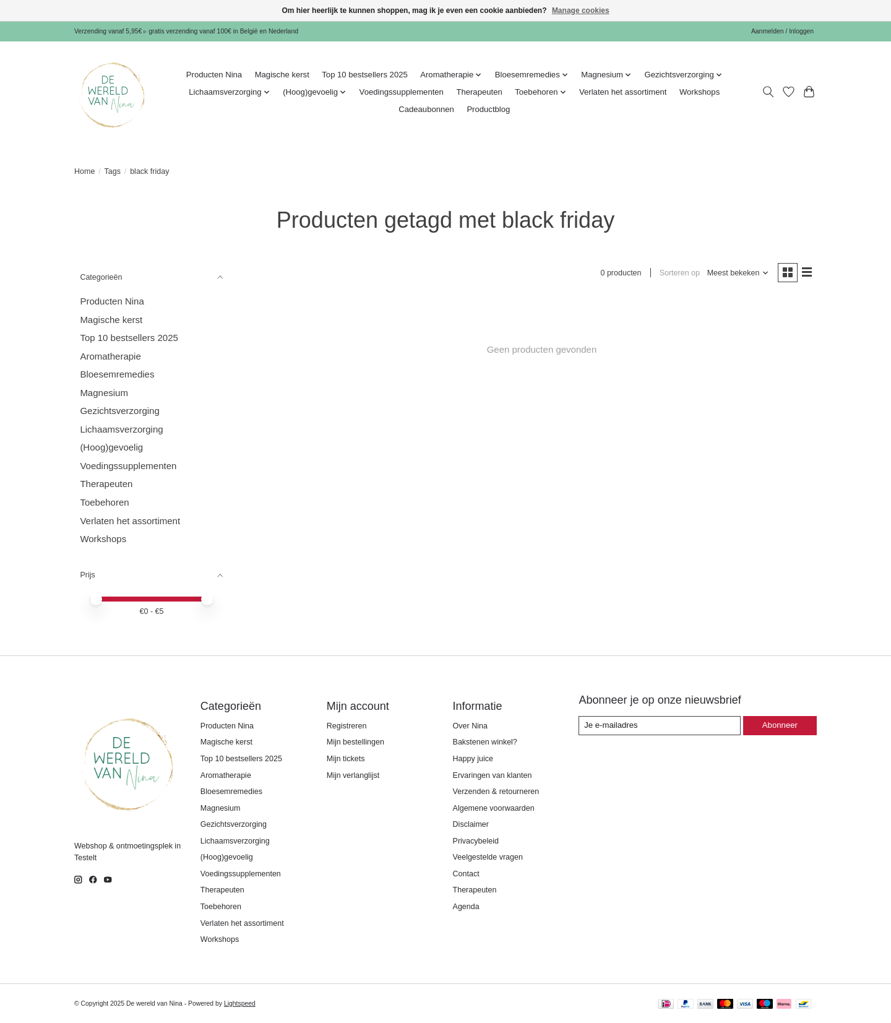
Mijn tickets (346, 758)
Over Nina (470, 726)
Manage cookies (580, 10)
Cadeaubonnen (426, 109)
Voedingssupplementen (401, 92)
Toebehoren (104, 502)
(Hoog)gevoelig (111, 447)
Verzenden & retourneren (496, 791)
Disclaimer (471, 824)
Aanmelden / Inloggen (782, 31)
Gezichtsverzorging (119, 410)
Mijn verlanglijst (353, 775)
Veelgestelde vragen (488, 857)
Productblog (488, 109)
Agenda (466, 906)
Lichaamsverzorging (121, 429)
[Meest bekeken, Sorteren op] (737, 273)
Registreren (347, 726)
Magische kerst (282, 74)
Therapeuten (479, 92)
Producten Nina (214, 74)
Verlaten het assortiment (622, 92)
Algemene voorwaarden (494, 808)
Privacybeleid (476, 841)
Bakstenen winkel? (485, 742)
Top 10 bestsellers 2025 (364, 74)
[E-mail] (660, 725)
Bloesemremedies (117, 374)
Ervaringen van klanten (492, 775)
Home (84, 171)
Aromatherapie (110, 356)
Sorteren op (678, 273)
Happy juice (473, 758)
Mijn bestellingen (355, 742)
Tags (113, 171)
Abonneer (780, 724)
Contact (466, 874)
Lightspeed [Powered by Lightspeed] (240, 1003)
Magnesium (104, 392)
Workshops (699, 92)
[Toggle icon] (768, 91)
